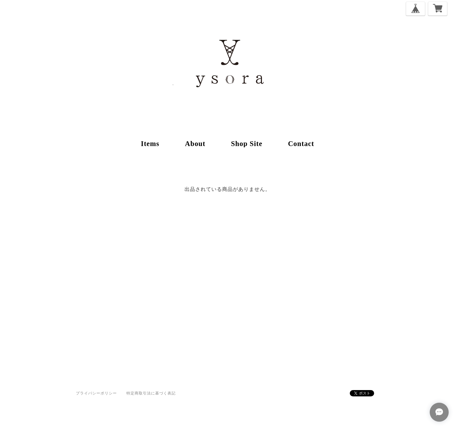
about (195, 143)
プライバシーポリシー (96, 393)
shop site (246, 143)
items (150, 143)
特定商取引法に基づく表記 (151, 393)
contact (301, 143)
